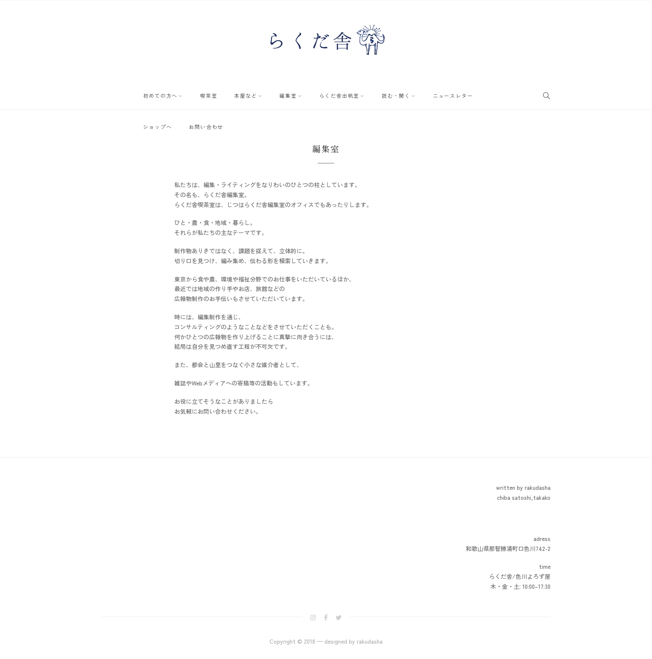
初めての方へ (158, 94)
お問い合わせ (158, 123)
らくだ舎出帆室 (319, 94)
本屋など (234, 94)
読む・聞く (371, 94)
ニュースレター (423, 94)
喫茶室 (201, 94)
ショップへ (470, 94)
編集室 (272, 94)
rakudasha (370, 641)
